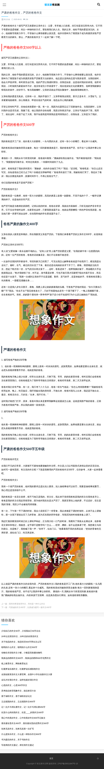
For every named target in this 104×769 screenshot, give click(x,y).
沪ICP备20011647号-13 (68, 763)
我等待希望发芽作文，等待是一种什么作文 (27, 604)
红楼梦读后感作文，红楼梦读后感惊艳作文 (20, 669)
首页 (51, 758)
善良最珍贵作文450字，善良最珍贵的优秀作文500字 (25, 723)
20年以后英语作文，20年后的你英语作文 (19, 636)
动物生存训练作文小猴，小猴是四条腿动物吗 (21, 652)
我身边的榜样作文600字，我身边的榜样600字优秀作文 (26, 658)
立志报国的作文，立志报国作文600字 (18, 701)
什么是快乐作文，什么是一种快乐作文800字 (21, 734)
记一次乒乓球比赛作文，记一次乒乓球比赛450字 (23, 707)
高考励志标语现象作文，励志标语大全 (18, 691)
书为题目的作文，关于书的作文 (15, 739)
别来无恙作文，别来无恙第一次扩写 (17, 729)
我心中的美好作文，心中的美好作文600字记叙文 (23, 718)
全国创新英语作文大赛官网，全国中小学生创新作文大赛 (26, 674)
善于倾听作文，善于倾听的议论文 (16, 696)
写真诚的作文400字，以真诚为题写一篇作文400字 (30, 607)
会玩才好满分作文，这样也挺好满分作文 (19, 680)
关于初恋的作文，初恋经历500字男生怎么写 (21, 642)
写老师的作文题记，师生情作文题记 (17, 745)
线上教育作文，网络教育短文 (14, 663)
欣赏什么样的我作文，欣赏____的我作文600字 (22, 712)
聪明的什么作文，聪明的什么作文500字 (19, 647)
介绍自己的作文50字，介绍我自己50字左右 (20, 631)
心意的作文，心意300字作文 (14, 685)
